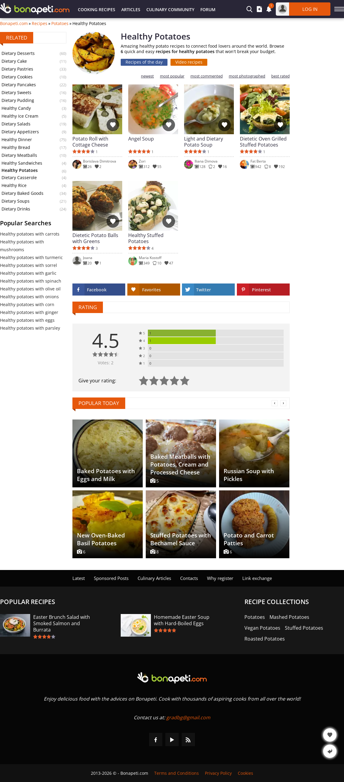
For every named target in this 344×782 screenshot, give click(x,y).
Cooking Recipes (96, 9)
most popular (172, 76)
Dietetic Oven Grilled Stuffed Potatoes (263, 142)
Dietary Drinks (16, 209)
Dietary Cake (14, 61)
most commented (206, 76)
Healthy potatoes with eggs (27, 320)
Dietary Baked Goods (22, 193)
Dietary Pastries (17, 69)
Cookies (245, 773)
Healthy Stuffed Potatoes (146, 238)
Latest (78, 578)
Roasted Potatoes (264, 639)
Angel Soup (141, 139)
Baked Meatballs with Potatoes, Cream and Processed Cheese (180, 464)
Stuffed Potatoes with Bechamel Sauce (180, 539)
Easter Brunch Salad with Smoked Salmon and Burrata (61, 623)
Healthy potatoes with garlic (28, 273)
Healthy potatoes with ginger (29, 312)
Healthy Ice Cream (20, 116)
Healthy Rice (14, 185)
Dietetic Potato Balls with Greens (95, 238)
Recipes (39, 23)
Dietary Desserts (18, 53)
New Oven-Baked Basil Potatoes (101, 539)
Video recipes (188, 62)
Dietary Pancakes (19, 84)
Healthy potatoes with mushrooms (22, 245)
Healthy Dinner (17, 139)
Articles (130, 9)
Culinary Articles (154, 578)
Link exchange (257, 578)
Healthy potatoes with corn (27, 304)
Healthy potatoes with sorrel (28, 265)
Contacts (189, 578)
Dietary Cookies (17, 77)
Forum (207, 9)
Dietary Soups (16, 201)
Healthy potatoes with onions (29, 296)
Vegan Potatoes (262, 628)
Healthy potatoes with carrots (29, 234)
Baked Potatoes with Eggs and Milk (106, 475)
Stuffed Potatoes (304, 628)
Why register (220, 578)
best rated (280, 76)
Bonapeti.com (14, 23)
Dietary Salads (16, 124)
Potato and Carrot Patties (249, 539)
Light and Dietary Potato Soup (203, 142)
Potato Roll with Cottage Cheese (90, 142)
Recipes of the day (144, 62)
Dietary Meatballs (19, 155)
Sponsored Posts (111, 578)
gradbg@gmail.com (188, 717)
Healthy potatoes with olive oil (30, 289)
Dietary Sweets (16, 92)
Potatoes (59, 23)
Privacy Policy (218, 773)
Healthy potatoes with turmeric (31, 257)
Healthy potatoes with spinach (30, 281)
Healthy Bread (16, 147)
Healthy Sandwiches (22, 163)
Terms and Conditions (176, 773)
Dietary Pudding (18, 100)
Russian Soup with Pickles (249, 475)
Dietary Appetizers (20, 132)
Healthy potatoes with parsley (30, 328)
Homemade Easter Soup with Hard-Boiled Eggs (181, 620)
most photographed (247, 76)
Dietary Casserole (19, 177)
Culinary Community (170, 9)
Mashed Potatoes (289, 617)
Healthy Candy (16, 108)
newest (147, 76)
